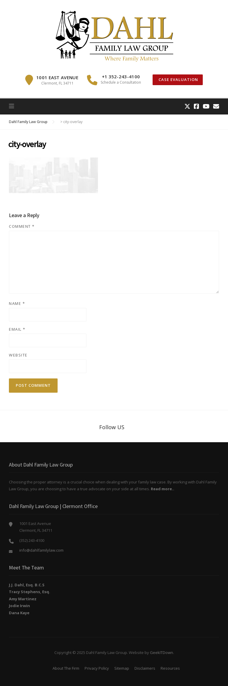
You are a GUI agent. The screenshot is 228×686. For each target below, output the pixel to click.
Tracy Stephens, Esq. (29, 591)
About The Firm (66, 668)
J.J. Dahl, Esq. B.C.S (27, 585)
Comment (22, 226)
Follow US (111, 427)
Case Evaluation (177, 79)
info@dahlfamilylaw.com (41, 550)
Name (17, 303)
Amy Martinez (23, 598)
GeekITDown (161, 652)
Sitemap (121, 668)
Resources (170, 668)
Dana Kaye (19, 612)
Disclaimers (144, 668)
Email (17, 329)
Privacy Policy (97, 668)
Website (18, 355)
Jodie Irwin (19, 605)
